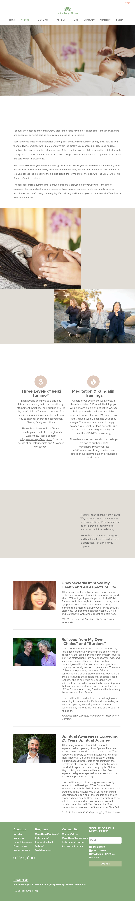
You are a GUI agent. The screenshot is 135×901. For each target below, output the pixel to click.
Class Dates (43, 20)
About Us (61, 20)
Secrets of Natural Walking (102, 856)
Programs (24, 20)
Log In (128, 3)
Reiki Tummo (97, 850)
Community (89, 20)
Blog (76, 20)
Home (12, 20)
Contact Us (105, 20)
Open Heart (97, 847)
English (119, 20)
